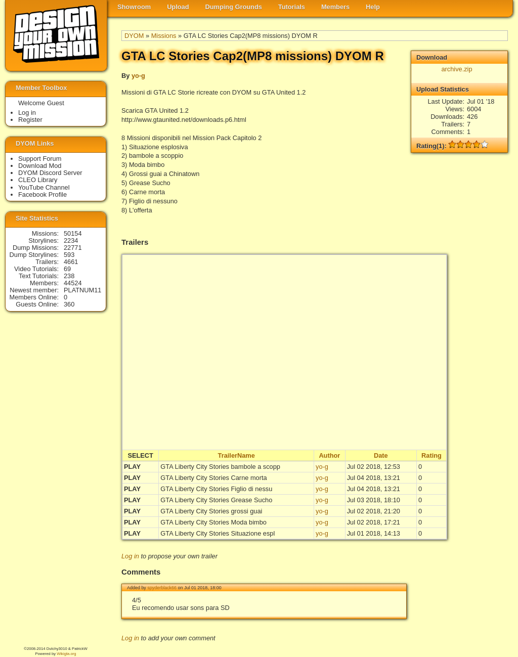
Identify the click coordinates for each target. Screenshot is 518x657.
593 (69, 254)
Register (30, 119)
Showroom (134, 7)
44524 (73, 283)
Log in (130, 556)
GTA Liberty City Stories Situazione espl (217, 533)
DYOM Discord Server (50, 173)
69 (67, 269)
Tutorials (291, 7)
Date (381, 455)
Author (329, 455)
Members (335, 7)
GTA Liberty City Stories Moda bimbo (213, 522)
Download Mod (39, 165)
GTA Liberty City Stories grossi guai (211, 511)
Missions (164, 35)
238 (69, 276)
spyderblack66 (162, 587)
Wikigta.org (66, 653)
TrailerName (236, 455)
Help (373, 7)
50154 (73, 233)
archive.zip (456, 69)
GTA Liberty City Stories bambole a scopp (220, 466)
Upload (178, 7)
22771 (73, 247)
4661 (71, 262)
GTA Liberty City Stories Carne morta (213, 477)
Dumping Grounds (233, 7)
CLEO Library (38, 180)
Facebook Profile (42, 194)
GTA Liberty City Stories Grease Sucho (216, 500)
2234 (71, 240)
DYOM (134, 35)
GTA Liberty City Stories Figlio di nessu (216, 489)
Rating (431, 455)
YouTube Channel (44, 187)
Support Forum (39, 158)
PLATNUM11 (82, 290)
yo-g (138, 75)
